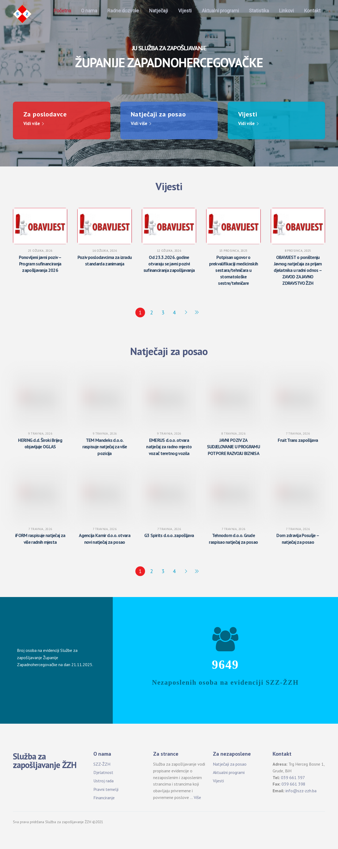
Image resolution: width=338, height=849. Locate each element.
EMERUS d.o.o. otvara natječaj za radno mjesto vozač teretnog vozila (169, 446)
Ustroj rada (103, 780)
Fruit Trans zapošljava (298, 440)
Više (197, 797)
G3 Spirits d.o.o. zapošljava (169, 535)
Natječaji (158, 10)
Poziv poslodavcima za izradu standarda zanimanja (105, 260)
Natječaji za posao (230, 763)
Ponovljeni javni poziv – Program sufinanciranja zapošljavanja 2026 (40, 263)
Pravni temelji (105, 789)
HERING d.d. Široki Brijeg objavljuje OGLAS (40, 443)
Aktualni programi (220, 10)
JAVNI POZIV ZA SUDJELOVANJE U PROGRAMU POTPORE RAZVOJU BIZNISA (233, 446)
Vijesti (185, 10)
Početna (62, 10)
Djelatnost (103, 772)
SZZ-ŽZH (101, 763)
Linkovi (286, 10)
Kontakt (312, 10)
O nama (89, 10)
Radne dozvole (123, 10)
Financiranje (104, 797)
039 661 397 (293, 777)
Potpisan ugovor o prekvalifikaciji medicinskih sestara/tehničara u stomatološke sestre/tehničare (233, 270)
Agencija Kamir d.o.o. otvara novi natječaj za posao (104, 538)
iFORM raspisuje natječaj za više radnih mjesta (40, 538)
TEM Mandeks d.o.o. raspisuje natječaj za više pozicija (104, 446)
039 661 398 (293, 784)
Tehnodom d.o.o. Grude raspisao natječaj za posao (233, 538)
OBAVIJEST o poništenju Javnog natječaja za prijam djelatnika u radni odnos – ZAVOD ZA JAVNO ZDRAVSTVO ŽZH (298, 270)
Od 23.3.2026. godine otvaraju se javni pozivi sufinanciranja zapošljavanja (169, 263)
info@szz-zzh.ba (301, 790)
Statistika (259, 10)
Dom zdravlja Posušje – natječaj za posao (297, 538)
